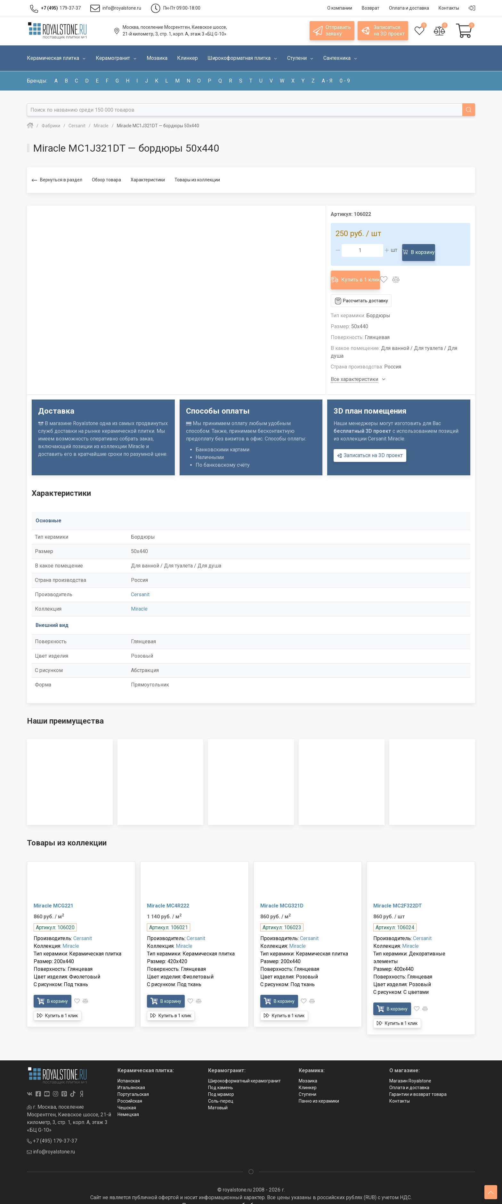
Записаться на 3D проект (370, 445)
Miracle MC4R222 (168, 895)
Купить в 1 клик (360, 272)
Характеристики (148, 179)
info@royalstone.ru (51, 1142)
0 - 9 (345, 81)
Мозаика (308, 1070)
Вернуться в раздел (57, 180)
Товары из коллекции (197, 179)
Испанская (128, 1070)
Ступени (307, 1084)
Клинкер (308, 1077)
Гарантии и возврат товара (418, 1084)
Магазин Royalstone (410, 1070)
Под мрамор (221, 1084)
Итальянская (131, 1077)
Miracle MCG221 (53, 895)
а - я (327, 81)
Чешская (126, 1097)
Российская (129, 1090)
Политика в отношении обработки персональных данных (251, 1195)
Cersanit (140, 584)
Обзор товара (106, 179)
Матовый (218, 1097)
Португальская (133, 1084)
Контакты (399, 1090)
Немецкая (128, 1104)
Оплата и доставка (409, 1077)
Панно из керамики (319, 1090)
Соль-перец (220, 1090)
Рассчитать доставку (365, 290)
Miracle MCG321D (282, 895)
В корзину (422, 250)
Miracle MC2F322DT (397, 895)
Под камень (220, 1077)
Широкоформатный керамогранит (244, 1070)
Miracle (139, 599)
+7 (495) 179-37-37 (52, 1131)
